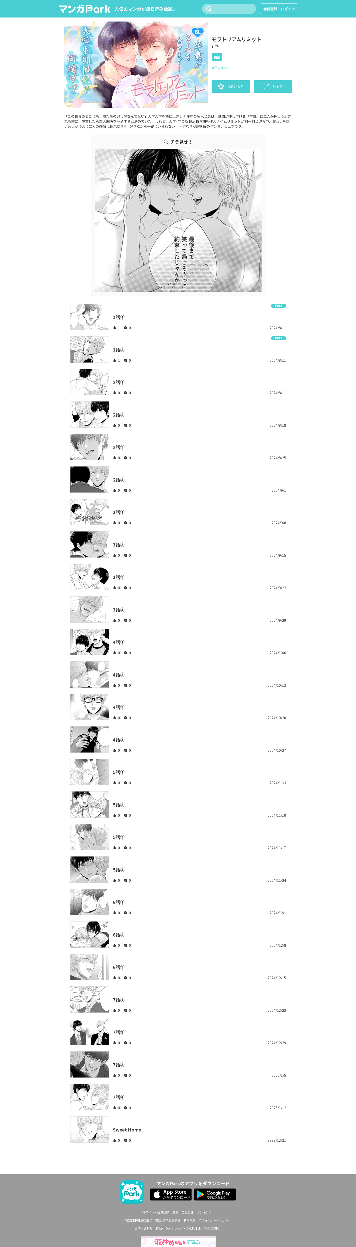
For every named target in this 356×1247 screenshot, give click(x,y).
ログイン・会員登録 (155, 1212)
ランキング (204, 1212)
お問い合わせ (144, 1228)
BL (227, 68)
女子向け (218, 68)
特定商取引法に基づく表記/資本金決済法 (152, 1220)
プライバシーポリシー (214, 1220)
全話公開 (188, 1212)
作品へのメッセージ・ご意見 (175, 1228)
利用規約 (190, 1220)
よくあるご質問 (208, 1228)
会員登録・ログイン (279, 8)
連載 (175, 1212)
